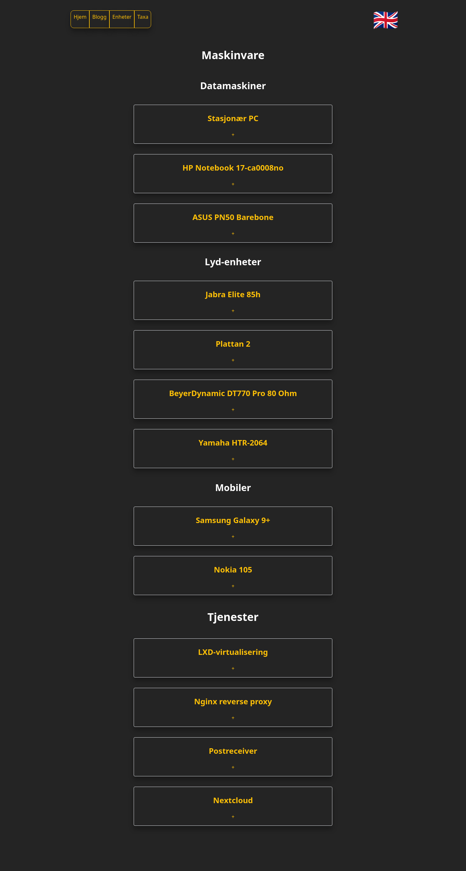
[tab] (233, 124)
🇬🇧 (386, 19)
